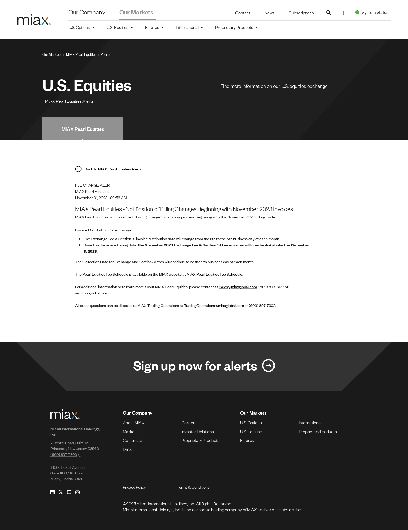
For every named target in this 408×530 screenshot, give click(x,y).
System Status (370, 12)
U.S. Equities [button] (118, 27)
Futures (247, 440)
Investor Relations (198, 431)
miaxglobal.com (95, 292)
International (310, 422)
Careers (189, 422)
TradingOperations (199, 305)
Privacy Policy (134, 487)
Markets (130, 431)
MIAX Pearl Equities (81, 54)
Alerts (106, 54)
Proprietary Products (201, 440)
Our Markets (136, 12)
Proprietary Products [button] (234, 27)
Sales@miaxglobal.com (238, 286)
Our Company (86, 12)
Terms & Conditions (193, 487)
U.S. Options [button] (79, 27)
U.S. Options (251, 422)
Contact (242, 12)
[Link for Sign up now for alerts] (204, 366)
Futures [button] (152, 27)
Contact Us (133, 440)
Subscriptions (301, 12)
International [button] (187, 27)
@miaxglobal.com (229, 305)
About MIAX (133, 422)
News (270, 12)
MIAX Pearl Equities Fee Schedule (214, 274)
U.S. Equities (251, 431)
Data (127, 449)
